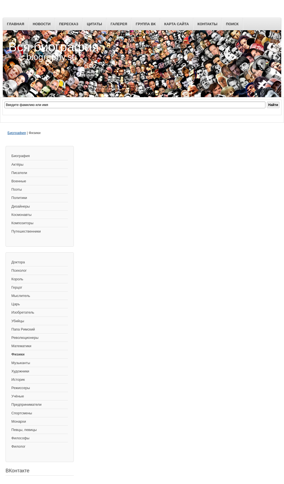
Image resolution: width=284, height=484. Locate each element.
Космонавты (21, 215)
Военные (18, 181)
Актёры (17, 164)
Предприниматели (26, 404)
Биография (16, 133)
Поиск (232, 24)
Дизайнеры (20, 206)
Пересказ (68, 24)
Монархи (18, 421)
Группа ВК (146, 24)
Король (17, 279)
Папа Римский (23, 329)
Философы (20, 438)
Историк (18, 379)
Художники (20, 371)
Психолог (19, 270)
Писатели (19, 173)
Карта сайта (176, 24)
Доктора (18, 262)
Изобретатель (22, 312)
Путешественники (26, 231)
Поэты (16, 189)
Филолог (18, 446)
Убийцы (17, 321)
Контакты (207, 24)
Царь (15, 304)
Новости (41, 24)
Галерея (119, 24)
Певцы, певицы (24, 430)
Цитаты (94, 24)
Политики (19, 198)
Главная (15, 24)
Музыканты (20, 363)
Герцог (16, 287)
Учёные (17, 396)
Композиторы (22, 223)
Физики (17, 354)
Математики (21, 346)
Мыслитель (20, 296)
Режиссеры (20, 388)
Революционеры (25, 338)
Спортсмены (21, 413)
